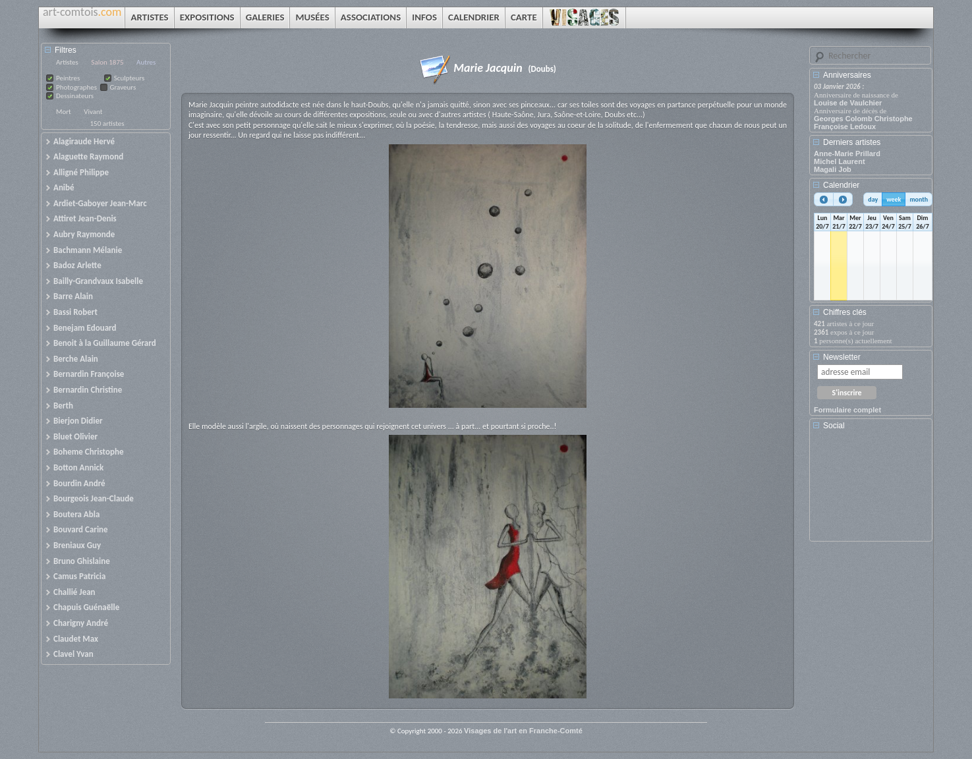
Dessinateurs (75, 95)
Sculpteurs (129, 78)
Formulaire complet (847, 410)
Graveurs (123, 87)
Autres (146, 62)
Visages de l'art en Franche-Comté (523, 731)
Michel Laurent (839, 161)
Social (834, 425)
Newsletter (842, 357)
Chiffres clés (845, 312)
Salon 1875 (107, 62)
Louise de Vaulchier (848, 103)
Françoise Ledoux (845, 126)
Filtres (65, 50)
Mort (63, 111)
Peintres (68, 78)
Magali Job (832, 169)
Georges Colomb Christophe (863, 119)
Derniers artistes (851, 142)
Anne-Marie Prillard (847, 153)
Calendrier (841, 185)
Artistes (67, 62)
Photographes (76, 87)
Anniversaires (847, 75)
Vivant (93, 111)
